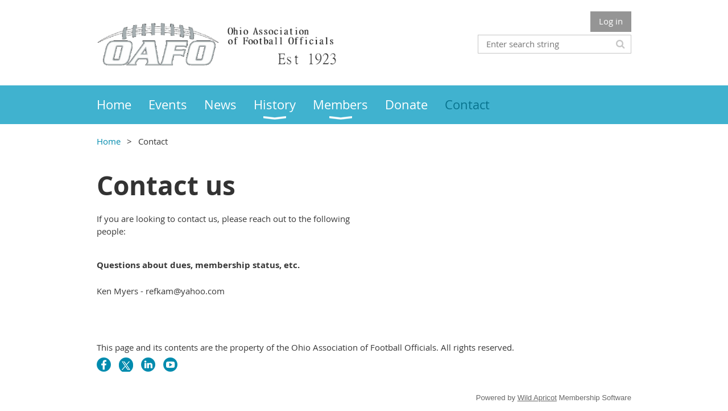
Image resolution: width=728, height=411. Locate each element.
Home (109, 141)
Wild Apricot (537, 397)
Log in (611, 21)
